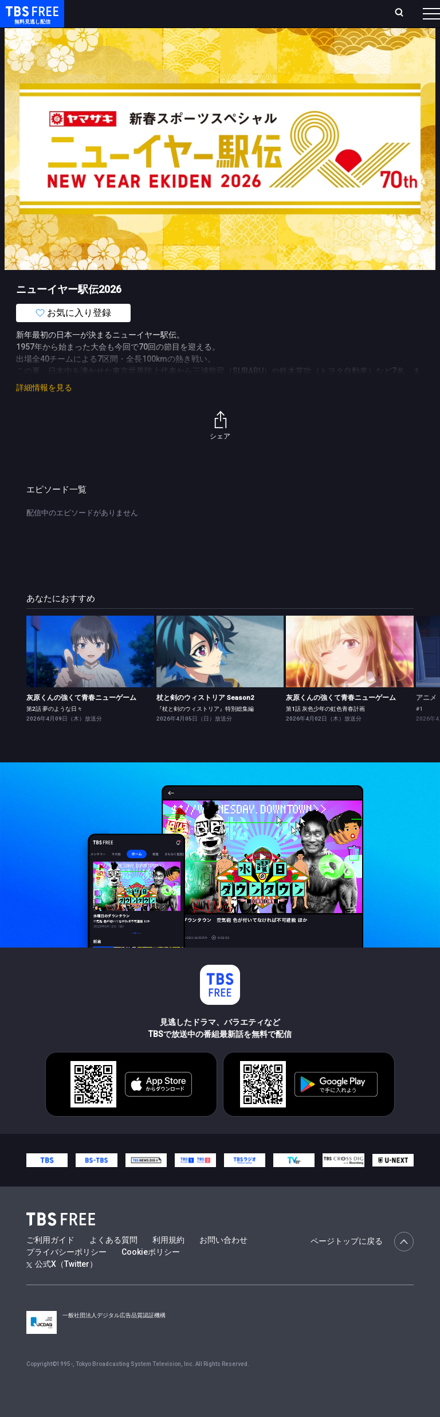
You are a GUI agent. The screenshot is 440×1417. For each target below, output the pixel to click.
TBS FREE (30, 20)
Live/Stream (227, 12)
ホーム (128, 18)
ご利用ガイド (50, 1262)
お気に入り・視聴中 (285, 18)
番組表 (412, 17)
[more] (328, 46)
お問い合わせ (223, 1262)
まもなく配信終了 (175, 46)
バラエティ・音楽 (285, 46)
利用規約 (168, 1262)
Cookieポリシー (150, 1274)
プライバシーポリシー (66, 1274)
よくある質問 (113, 1262)
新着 (124, 46)
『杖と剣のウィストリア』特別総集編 (205, 732)
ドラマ (231, 46)
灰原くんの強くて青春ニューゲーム (81, 721)
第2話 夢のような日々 (54, 732)
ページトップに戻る (362, 1264)
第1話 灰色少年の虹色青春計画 (325, 732)
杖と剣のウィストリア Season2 (205, 721)
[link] (90, 674)
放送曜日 (153, 18)
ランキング (188, 18)
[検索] (339, 18)
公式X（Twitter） (61, 1286)
